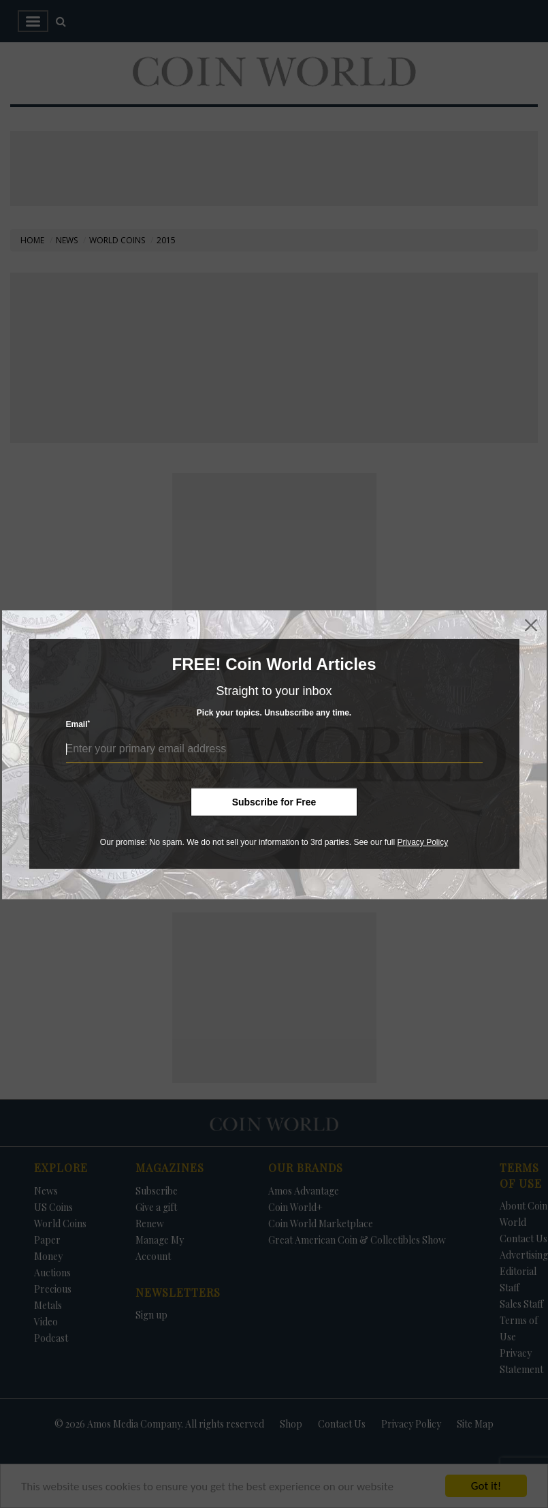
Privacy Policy (422, 842)
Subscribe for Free (274, 802)
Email (78, 724)
